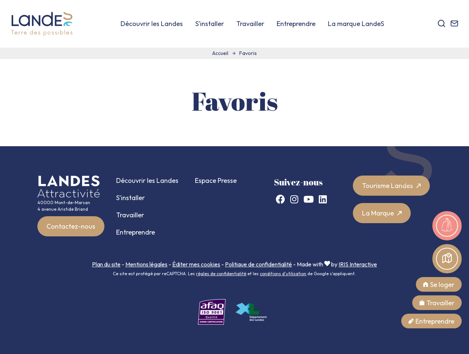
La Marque (378, 213)
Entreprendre (296, 23)
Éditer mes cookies (196, 264)
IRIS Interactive (358, 264)
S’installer (209, 23)
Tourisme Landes (388, 185)
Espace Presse (216, 180)
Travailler (250, 23)
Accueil (220, 53)
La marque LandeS (356, 23)
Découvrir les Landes (152, 23)
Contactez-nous (71, 226)
